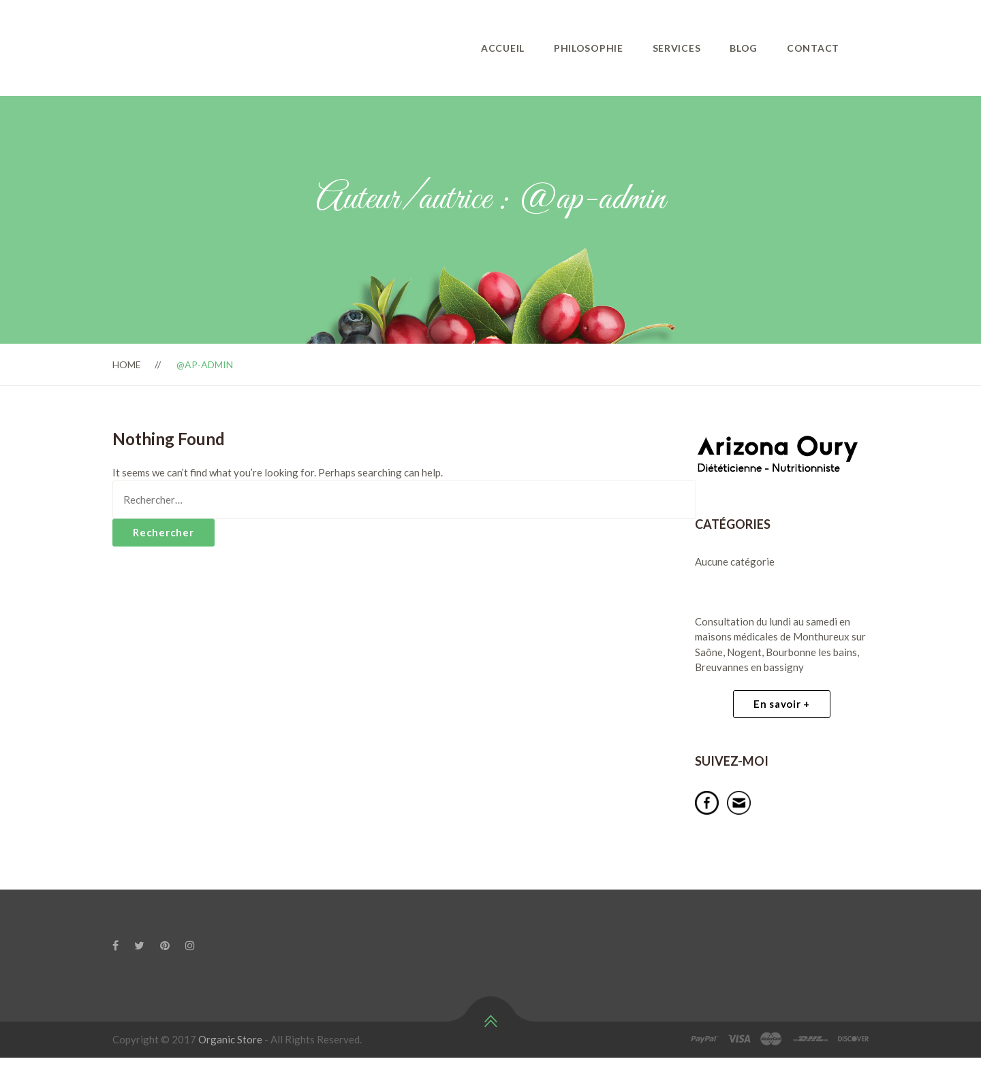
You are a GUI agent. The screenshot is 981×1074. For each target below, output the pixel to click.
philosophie (588, 48)
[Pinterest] (165, 945)
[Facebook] (115, 945)
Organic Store (230, 1039)
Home (126, 364)
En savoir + (781, 704)
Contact (813, 48)
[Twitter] (139, 945)
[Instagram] (190, 945)
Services (677, 48)
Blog (744, 48)
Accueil (503, 48)
